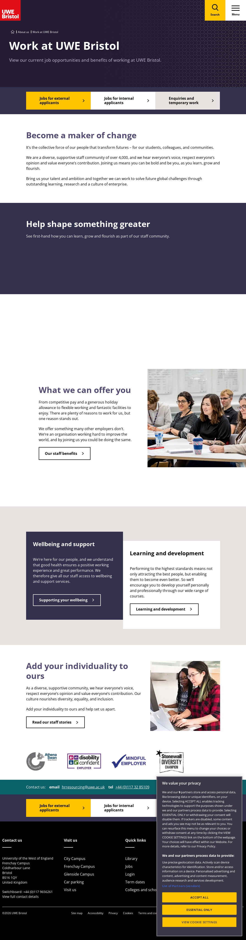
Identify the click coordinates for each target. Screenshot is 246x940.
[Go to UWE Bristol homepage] (12, 32)
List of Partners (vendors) (181, 886)
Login (130, 874)
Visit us (70, 889)
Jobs (129, 866)
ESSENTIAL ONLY (199, 910)
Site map (76, 913)
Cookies (128, 913)
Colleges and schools (143, 889)
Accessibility (95, 913)
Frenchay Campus (79, 866)
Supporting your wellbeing (63, 600)
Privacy (113, 913)
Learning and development (160, 609)
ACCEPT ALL (199, 897)
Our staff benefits (61, 453)
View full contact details (20, 896)
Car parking (74, 882)
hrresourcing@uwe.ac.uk (83, 787)
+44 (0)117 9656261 (38, 892)
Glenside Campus (79, 874)
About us (23, 32)
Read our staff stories (51, 722)
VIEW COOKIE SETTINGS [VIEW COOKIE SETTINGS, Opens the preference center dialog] (199, 922)
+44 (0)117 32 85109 (132, 787)
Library (131, 858)
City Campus (74, 858)
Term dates (135, 882)
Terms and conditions (152, 913)
